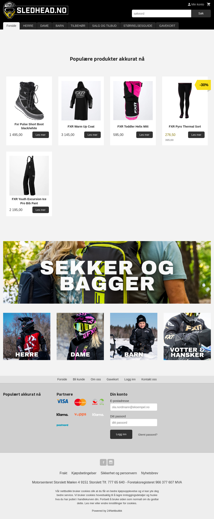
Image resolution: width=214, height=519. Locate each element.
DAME (44, 25)
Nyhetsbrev (149, 473)
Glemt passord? (147, 434)
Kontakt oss (149, 379)
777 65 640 (116, 482)
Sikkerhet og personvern (119, 473)
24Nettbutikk (114, 510)
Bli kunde (79, 379)
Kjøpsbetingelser (83, 473)
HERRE (28, 25)
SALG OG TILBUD (104, 25)
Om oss (96, 379)
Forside (11, 25)
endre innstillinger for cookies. (119, 503)
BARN (60, 25)
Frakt (63, 473)
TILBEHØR (78, 25)
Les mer (90, 503)
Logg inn (130, 379)
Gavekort (112, 379)
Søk (201, 13)
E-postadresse (119, 401)
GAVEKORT (167, 25)
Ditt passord (118, 416)
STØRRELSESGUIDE (138, 25)
